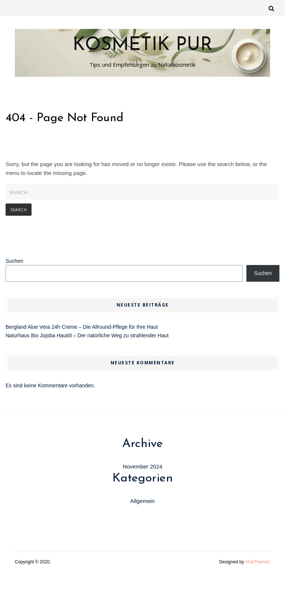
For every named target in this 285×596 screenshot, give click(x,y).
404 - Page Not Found (65, 118)
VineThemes (257, 561)
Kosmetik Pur (142, 45)
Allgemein (142, 501)
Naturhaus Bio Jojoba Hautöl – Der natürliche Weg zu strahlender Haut (87, 335)
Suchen (14, 261)
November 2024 (143, 466)
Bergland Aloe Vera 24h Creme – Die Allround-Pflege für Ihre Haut (82, 327)
